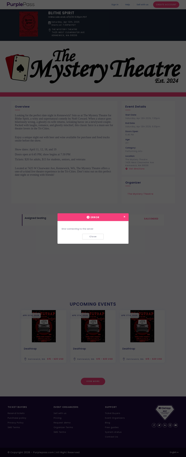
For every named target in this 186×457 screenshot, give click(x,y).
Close (93, 236)
